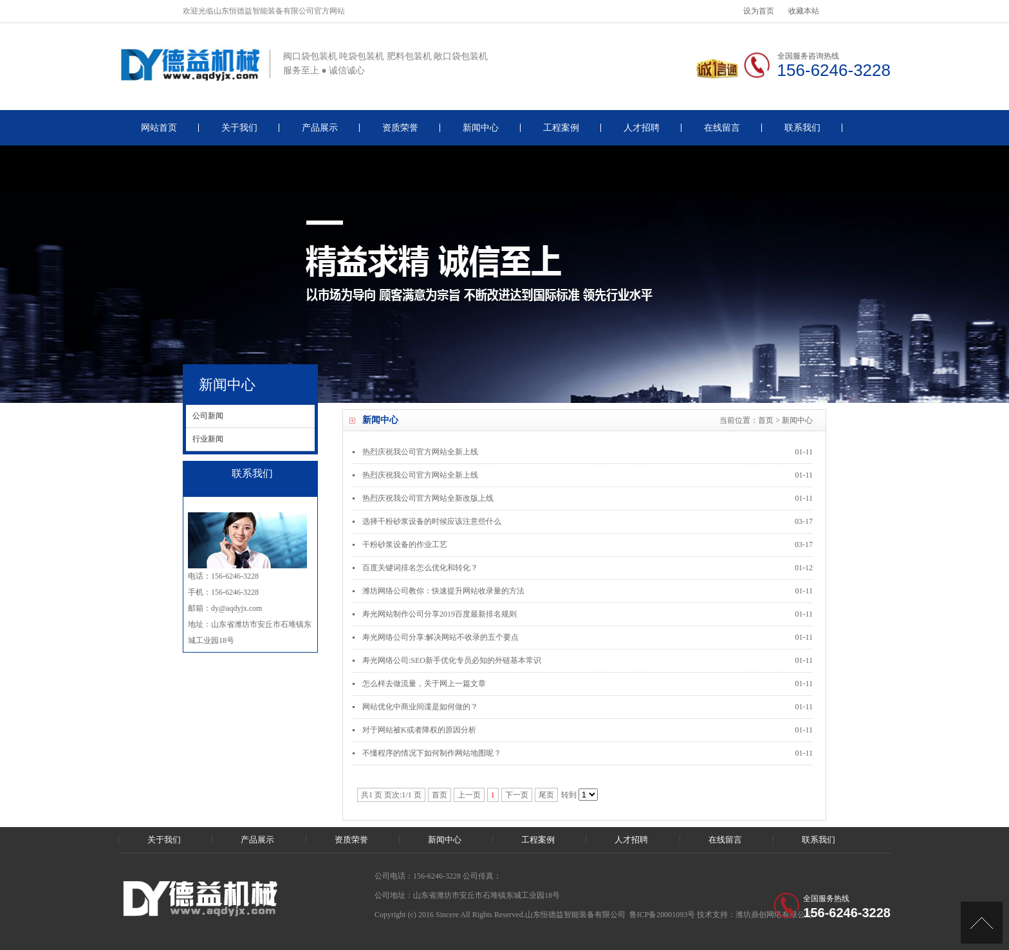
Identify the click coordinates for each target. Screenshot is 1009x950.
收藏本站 (803, 10)
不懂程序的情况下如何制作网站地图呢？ (431, 753)
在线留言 (722, 128)
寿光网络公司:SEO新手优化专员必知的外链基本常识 (451, 660)
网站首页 (159, 128)
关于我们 (239, 128)
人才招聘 (642, 128)
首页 (765, 420)
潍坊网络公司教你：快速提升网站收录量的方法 (443, 590)
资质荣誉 (400, 128)
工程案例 (561, 128)
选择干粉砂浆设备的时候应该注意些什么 (431, 521)
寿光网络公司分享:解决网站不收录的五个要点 (440, 637)
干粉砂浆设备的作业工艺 (404, 544)
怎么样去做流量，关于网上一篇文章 (424, 683)
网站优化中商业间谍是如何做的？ (420, 706)
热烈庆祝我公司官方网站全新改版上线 (428, 498)
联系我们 (802, 128)
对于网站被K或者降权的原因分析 (419, 729)
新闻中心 (481, 128)
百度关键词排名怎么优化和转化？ (420, 567)
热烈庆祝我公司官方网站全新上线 (420, 451)
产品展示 (320, 128)
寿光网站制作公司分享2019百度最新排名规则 (439, 614)
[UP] (982, 923)
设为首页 (758, 10)
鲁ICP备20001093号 (662, 914)
